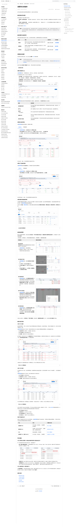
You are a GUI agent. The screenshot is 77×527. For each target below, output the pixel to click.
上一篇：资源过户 (21, 489)
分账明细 (51, 410)
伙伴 (29, 1)
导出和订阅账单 (21, 482)
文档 (62, 1)
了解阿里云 (36, 1)
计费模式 (24, 29)
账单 (34, 60)
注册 (70, 1)
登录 (74, 1)
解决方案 (17, 1)
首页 (18, 7)
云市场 (26, 1)
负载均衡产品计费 (50, 432)
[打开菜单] (1, 1)
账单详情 (19, 127)
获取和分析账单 (26, 7)
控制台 (67, 1)
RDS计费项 (49, 429)
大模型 (11, 1)
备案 (64, 1)
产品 (14, 1)
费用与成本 (7, 4)
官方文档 (2, 4)
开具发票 (20, 483)
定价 (23, 1)
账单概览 (19, 76)
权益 (21, 1)
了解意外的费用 (21, 480)
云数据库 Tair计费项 (50, 437)
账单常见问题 (21, 485)
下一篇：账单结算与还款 (55, 489)
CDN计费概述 (49, 435)
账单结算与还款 (21, 479)
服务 (32, 1)
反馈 (40, 494)
